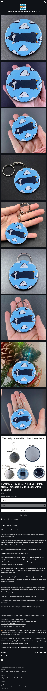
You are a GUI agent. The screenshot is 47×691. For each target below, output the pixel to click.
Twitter (14, 678)
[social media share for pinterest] (8, 519)
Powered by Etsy (4, 688)
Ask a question (14, 519)
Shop (2, 671)
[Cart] (45, 2)
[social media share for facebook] (2, 519)
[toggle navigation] (2, 2)
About (6, 671)
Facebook (19, 678)
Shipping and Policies (14, 671)
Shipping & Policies (12, 525)
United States (10, 496)
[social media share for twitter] (5, 519)
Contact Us (23, 671)
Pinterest (9, 678)
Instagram (3, 678)
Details (3, 525)
